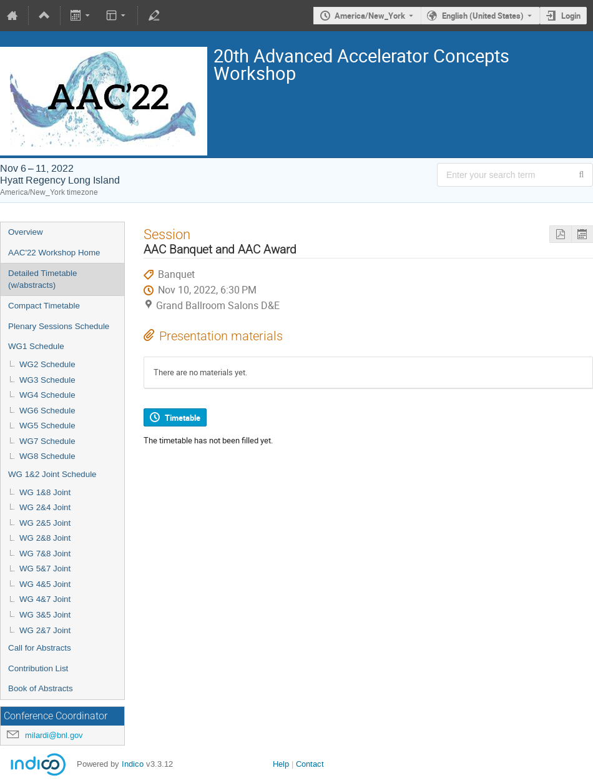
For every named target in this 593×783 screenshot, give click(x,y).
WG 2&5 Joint (45, 523)
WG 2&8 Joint (45, 538)
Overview (25, 232)
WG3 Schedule (47, 380)
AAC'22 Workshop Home (54, 252)
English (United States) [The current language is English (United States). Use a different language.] (483, 15)
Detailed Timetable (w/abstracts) (42, 279)
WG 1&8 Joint (45, 492)
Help (281, 764)
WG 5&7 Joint (45, 568)
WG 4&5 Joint (45, 584)
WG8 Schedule (47, 456)
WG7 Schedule (47, 441)
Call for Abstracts (39, 647)
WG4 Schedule (47, 395)
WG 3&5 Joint (45, 614)
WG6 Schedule (47, 410)
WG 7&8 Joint (45, 553)
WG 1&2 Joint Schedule (52, 474)
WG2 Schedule (47, 364)
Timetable (182, 417)
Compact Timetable (44, 305)
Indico (133, 764)
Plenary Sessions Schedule (58, 326)
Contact (310, 764)
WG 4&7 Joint (45, 599)
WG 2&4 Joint (45, 507)
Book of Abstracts (40, 688)
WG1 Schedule (36, 346)
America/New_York (370, 15)
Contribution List (38, 668)
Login (571, 15)
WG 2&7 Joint (45, 630)
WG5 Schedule (47, 425)
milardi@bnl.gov (54, 735)
